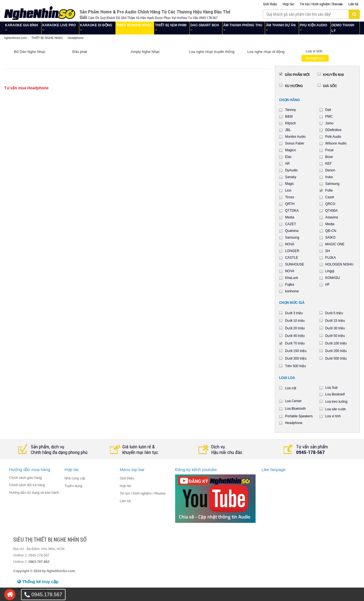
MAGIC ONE (335, 244)
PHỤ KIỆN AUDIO (313, 25)
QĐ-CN (330, 231)
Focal (329, 150)
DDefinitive (333, 130)
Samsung (332, 184)
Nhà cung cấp (74, 478)
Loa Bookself (335, 394)
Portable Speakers (299, 416)
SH (327, 251)
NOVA (289, 244)
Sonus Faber (294, 143)
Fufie (329, 190)
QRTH (290, 204)
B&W (289, 116)
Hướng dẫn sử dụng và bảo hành (34, 493)
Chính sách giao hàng (25, 478)
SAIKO (330, 237)
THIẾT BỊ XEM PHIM (170, 25)
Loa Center (293, 401)
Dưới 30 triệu (335, 328)
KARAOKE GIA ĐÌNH (21, 25)
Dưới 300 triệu (296, 358)
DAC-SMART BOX (205, 25)
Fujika (289, 284)
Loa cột (290, 388)
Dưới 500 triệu (336, 358)
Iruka (329, 177)
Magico (290, 150)
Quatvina (291, 231)
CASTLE (291, 258)
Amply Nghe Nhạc (145, 52)
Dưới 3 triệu (294, 313)
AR (287, 164)
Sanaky (290, 177)
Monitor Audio (295, 137)
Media (289, 217)
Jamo (329, 123)
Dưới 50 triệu (335, 336)
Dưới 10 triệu (295, 321)
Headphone (315, 58)
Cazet (329, 197)
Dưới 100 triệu (336, 343)
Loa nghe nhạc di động (266, 52)
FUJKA (330, 258)
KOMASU (332, 278)
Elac (288, 157)
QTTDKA (292, 211)
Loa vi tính (314, 51)
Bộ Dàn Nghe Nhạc (30, 52)
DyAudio (291, 170)
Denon (330, 170)
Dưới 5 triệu (334, 313)
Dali (328, 110)
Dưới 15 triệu (335, 321)
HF (327, 284)
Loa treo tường (336, 402)
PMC (329, 116)
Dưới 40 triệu (295, 336)
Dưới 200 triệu (336, 351)
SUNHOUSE (294, 264)
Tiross (289, 197)
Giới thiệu (270, 4)
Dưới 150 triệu (296, 351)
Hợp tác (288, 4)
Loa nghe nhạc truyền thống (211, 52)
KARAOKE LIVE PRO (59, 25)
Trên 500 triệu (295, 366)
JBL (288, 130)
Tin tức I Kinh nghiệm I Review (321, 4)
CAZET (290, 224)
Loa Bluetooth (295, 409)
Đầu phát (79, 52)
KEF (328, 164)
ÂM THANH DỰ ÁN (281, 25)
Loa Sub (331, 388)
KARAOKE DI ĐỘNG (96, 25)
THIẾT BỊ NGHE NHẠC (134, 25)
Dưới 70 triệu (295, 343)
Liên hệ (353, 4)
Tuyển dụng (73, 486)
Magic (289, 184)
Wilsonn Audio (336, 143)
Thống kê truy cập (37, 581)
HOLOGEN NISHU (339, 264)
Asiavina (331, 217)
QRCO (330, 204)
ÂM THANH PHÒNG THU (242, 25)
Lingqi (329, 271)
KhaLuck (291, 278)
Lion (288, 190)
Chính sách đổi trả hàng (27, 485)
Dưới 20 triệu (295, 328)
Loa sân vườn (335, 409)
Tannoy (290, 110)
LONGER (292, 251)
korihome (292, 291)
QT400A (331, 211)
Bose (329, 157)
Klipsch (290, 123)
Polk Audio (333, 137)
